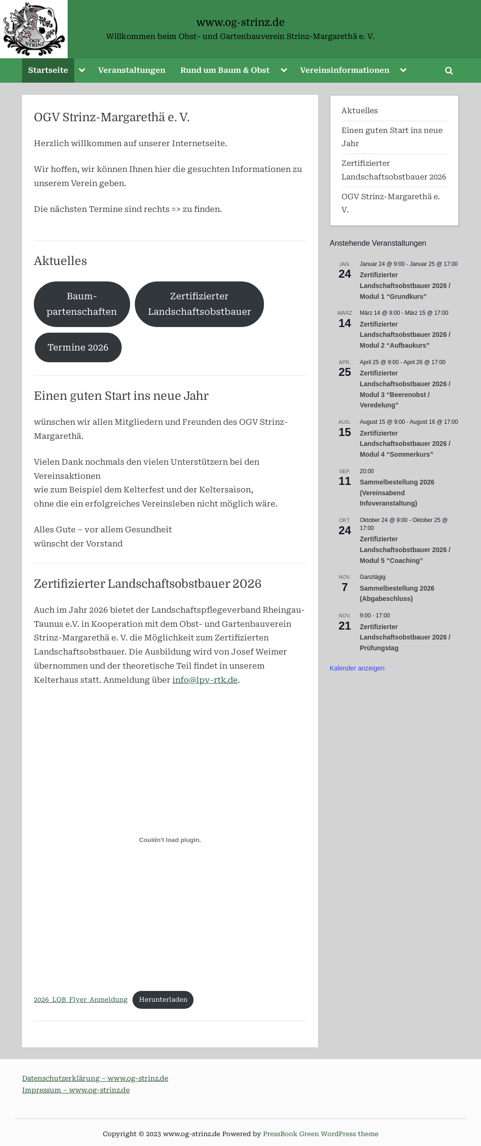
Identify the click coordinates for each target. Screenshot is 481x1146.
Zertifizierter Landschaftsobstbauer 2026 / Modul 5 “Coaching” (405, 549)
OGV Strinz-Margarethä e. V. (112, 117)
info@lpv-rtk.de (205, 680)
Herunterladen (163, 999)
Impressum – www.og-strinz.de (76, 1090)
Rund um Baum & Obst (225, 70)
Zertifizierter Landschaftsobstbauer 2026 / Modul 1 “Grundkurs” (405, 285)
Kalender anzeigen (357, 668)
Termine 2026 (78, 347)
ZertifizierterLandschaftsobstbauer (199, 304)
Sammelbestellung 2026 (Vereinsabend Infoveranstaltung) (397, 492)
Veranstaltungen (131, 70)
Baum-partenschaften (82, 304)
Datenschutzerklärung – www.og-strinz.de (95, 1079)
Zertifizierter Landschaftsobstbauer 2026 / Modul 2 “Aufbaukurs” (405, 334)
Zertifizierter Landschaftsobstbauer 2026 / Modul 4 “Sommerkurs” (405, 443)
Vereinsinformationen (344, 70)
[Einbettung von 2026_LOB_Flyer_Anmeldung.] (170, 840)
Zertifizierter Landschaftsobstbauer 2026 (148, 584)
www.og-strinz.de (240, 22)
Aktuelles (60, 261)
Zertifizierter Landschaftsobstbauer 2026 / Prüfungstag (405, 637)
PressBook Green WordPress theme (321, 1134)
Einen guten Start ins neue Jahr (121, 396)
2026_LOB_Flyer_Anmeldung (81, 999)
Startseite (48, 70)
